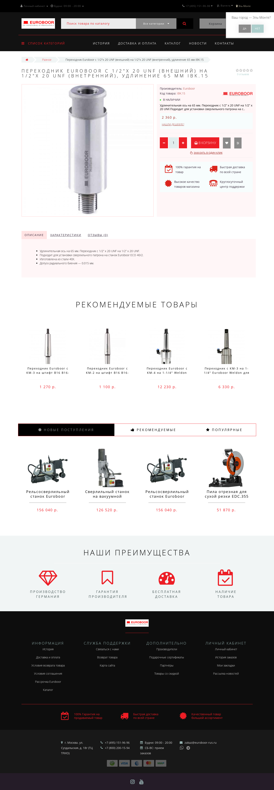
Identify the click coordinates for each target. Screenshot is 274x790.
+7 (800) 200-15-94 (117, 748)
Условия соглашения (48, 673)
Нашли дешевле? (173, 124)
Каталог (174, 43)
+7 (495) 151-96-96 (117, 742)
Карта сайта (107, 665)
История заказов (226, 657)
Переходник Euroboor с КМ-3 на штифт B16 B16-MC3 (47, 372)
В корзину (205, 143)
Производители (166, 649)
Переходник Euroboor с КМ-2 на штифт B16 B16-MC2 (107, 372)
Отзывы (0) (98, 235)
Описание (34, 235)
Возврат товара (107, 657)
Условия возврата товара (48, 665)
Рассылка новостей (226, 673)
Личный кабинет (226, 649)
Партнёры (166, 665)
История (101, 43)
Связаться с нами (107, 649)
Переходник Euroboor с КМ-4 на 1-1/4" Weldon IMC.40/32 (167, 372)
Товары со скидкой (166, 673)
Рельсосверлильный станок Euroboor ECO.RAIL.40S (167, 496)
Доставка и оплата (138, 43)
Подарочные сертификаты (166, 657)
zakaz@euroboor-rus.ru (201, 742)
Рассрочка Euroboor (48, 682)
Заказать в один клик (208, 153)
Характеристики (65, 235)
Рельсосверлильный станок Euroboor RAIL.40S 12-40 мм (48, 496)
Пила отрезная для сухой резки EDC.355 (227, 494)
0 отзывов (243, 74)
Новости (199, 43)
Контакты (227, 43)
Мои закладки (226, 665)
